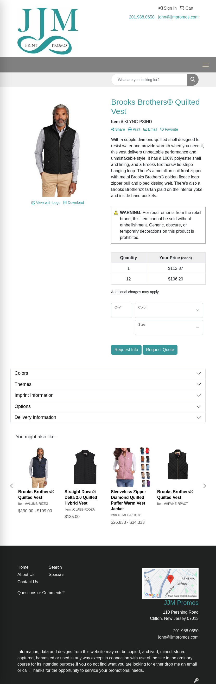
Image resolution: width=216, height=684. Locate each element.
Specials (56, 574)
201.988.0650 (142, 17)
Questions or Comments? (41, 593)
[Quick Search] (149, 80)
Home (23, 567)
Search (55, 567)
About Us (26, 574)
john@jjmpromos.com (178, 17)
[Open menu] (205, 65)
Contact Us (27, 582)
